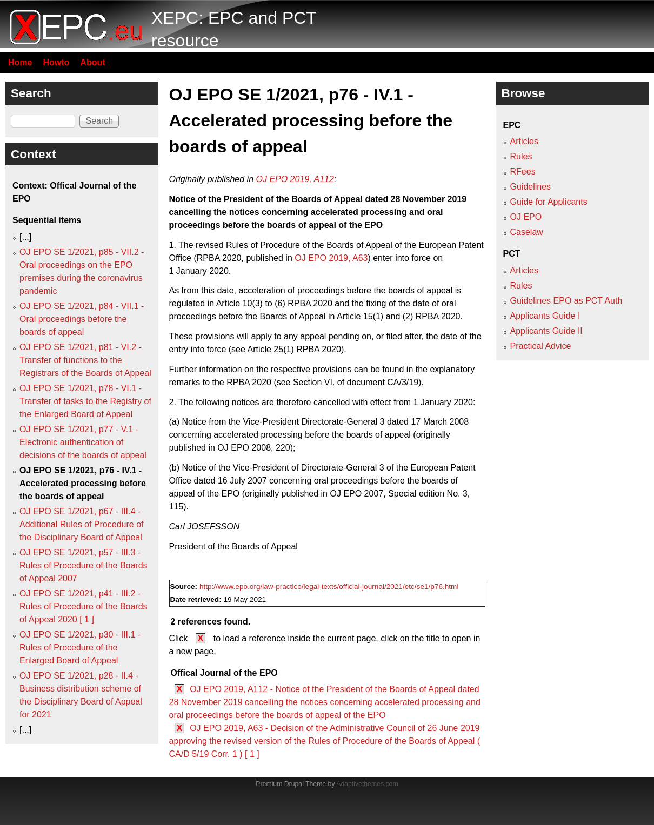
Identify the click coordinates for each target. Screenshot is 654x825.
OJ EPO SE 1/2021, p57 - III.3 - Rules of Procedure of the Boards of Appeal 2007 (83, 565)
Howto (56, 62)
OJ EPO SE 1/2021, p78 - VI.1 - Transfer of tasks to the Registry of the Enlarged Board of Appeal (85, 401)
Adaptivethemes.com (367, 784)
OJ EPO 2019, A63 (331, 258)
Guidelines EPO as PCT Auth (566, 300)
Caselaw (526, 232)
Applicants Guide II (546, 331)
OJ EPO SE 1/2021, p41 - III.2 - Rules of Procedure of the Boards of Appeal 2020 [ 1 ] (83, 606)
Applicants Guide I (545, 315)
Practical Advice (540, 346)
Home (20, 62)
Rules (521, 156)
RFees (523, 171)
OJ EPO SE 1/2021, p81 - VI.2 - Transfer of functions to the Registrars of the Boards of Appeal (85, 360)
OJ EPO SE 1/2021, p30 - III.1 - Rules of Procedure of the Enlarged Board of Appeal (80, 647)
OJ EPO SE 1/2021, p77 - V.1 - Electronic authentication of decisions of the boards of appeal (82, 442)
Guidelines (530, 186)
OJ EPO (526, 217)
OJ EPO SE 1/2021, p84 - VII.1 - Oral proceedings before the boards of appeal (81, 319)
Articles (524, 141)
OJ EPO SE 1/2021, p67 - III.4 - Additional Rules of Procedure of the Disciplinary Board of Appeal (81, 524)
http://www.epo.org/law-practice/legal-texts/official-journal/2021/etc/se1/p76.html (329, 586)
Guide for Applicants (549, 201)
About (92, 62)
